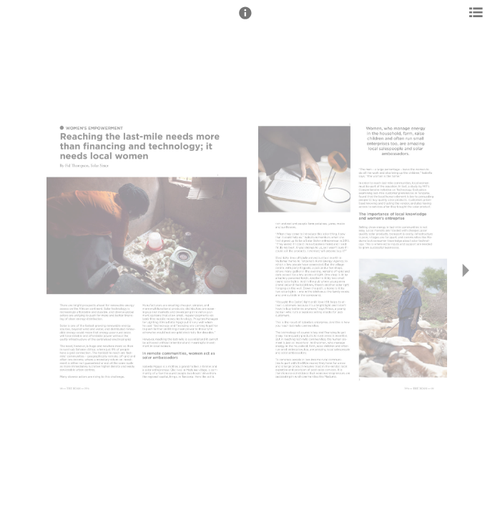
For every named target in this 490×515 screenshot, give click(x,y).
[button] (245, 19)
